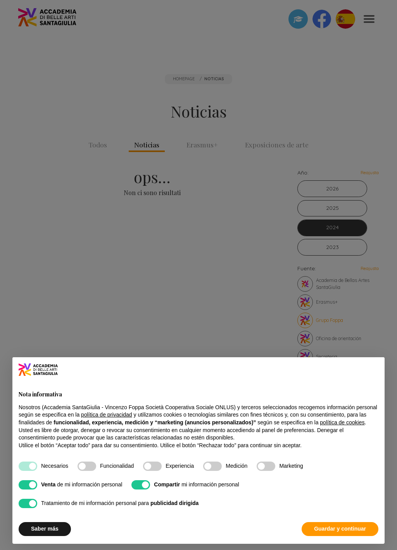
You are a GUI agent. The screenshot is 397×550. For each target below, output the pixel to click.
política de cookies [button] (342, 422)
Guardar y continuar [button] (340, 529)
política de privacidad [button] (106, 415)
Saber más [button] (45, 529)
